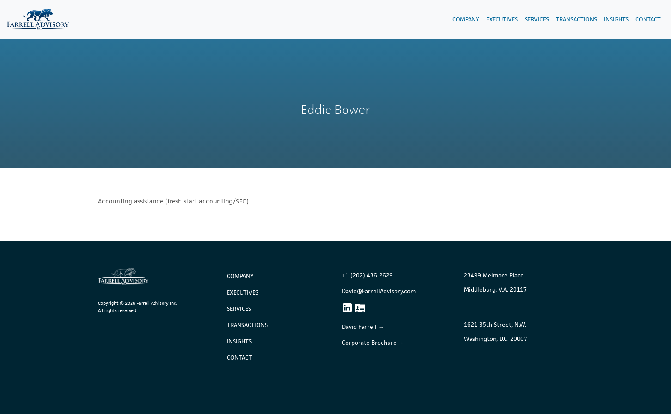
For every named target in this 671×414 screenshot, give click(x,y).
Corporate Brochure (369, 342)
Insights (616, 19)
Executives (502, 19)
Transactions (576, 19)
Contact (648, 19)
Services (537, 19)
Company (465, 19)
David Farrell (359, 327)
